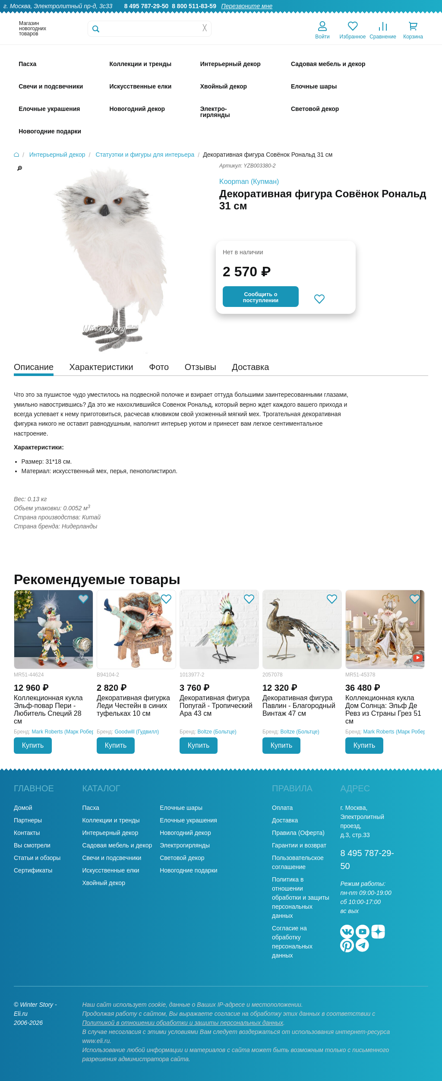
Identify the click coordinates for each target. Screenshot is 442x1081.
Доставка (326, 16)
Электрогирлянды (185, 845)
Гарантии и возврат (299, 845)
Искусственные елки (110, 870)
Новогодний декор (185, 832)
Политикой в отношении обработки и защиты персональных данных (182, 1022)
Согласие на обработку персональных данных (292, 942)
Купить (33, 745)
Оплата (358, 16)
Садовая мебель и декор (117, 845)
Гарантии (251, 16)
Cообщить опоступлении (260, 297)
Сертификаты (33, 870)
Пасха (90, 807)
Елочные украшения (188, 820)
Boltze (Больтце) (217, 732)
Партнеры (28, 820)
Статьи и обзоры (37, 857)
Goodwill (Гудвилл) (137, 732)
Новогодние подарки (188, 870)
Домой (23, 807)
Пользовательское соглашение (298, 862)
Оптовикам (289, 16)
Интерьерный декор (110, 832)
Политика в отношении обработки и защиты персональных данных (300, 897)
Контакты (424, 16)
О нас (221, 16)
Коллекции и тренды (110, 820)
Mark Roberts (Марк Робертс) (66, 732)
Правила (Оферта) (298, 832)
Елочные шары (181, 807)
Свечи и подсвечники (111, 857)
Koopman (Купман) (249, 181)
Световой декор (182, 857)
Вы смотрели (32, 845)
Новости (390, 16)
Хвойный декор (103, 882)
